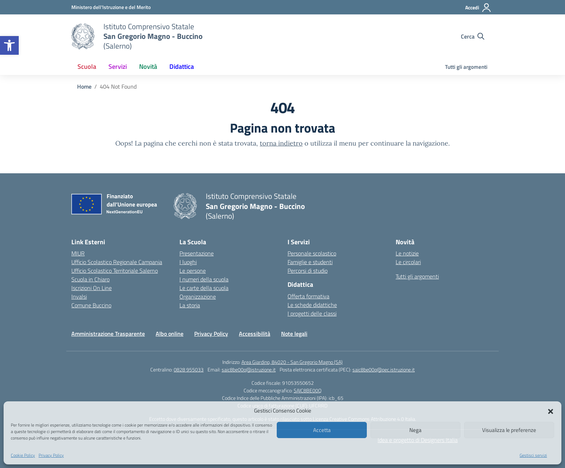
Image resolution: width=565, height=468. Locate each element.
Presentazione (196, 253)
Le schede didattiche (312, 304)
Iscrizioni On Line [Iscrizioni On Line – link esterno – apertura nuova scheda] (91, 288)
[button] (9, 45)
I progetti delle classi (312, 313)
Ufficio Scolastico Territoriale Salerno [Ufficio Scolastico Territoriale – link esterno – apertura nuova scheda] (114, 270)
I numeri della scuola (203, 279)
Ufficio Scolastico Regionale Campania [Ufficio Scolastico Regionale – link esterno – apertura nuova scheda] (116, 262)
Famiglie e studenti (310, 262)
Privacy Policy (51, 455)
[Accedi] (478, 7)
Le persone (192, 270)
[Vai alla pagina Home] (84, 86)
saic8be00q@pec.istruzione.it (383, 369)
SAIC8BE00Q (307, 390)
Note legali (294, 333)
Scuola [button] (86, 66)
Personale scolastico (312, 253)
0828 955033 (189, 369)
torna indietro (281, 143)
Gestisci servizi (533, 455)
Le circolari (408, 262)
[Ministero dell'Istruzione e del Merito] (111, 7)
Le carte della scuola (203, 288)
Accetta (322, 430)
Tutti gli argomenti (466, 67)
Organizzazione (197, 296)
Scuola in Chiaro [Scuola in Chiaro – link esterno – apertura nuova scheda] (90, 279)
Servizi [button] (117, 66)
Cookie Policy (23, 455)
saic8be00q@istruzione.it (249, 369)
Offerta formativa (308, 296)
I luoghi (188, 262)
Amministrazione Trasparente (108, 333)
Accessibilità (254, 333)
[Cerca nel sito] (472, 36)
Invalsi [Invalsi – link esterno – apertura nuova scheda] (79, 296)
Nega (415, 430)
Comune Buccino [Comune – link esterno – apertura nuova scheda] (91, 305)
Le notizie (407, 253)
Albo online (169, 333)
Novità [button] (148, 66)
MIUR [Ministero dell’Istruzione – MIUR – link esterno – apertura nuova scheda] (78, 253)
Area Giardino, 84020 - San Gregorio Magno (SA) (292, 362)
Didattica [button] (181, 66)
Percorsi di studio (308, 270)
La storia (189, 305)
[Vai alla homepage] (82, 36)
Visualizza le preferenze (509, 430)
